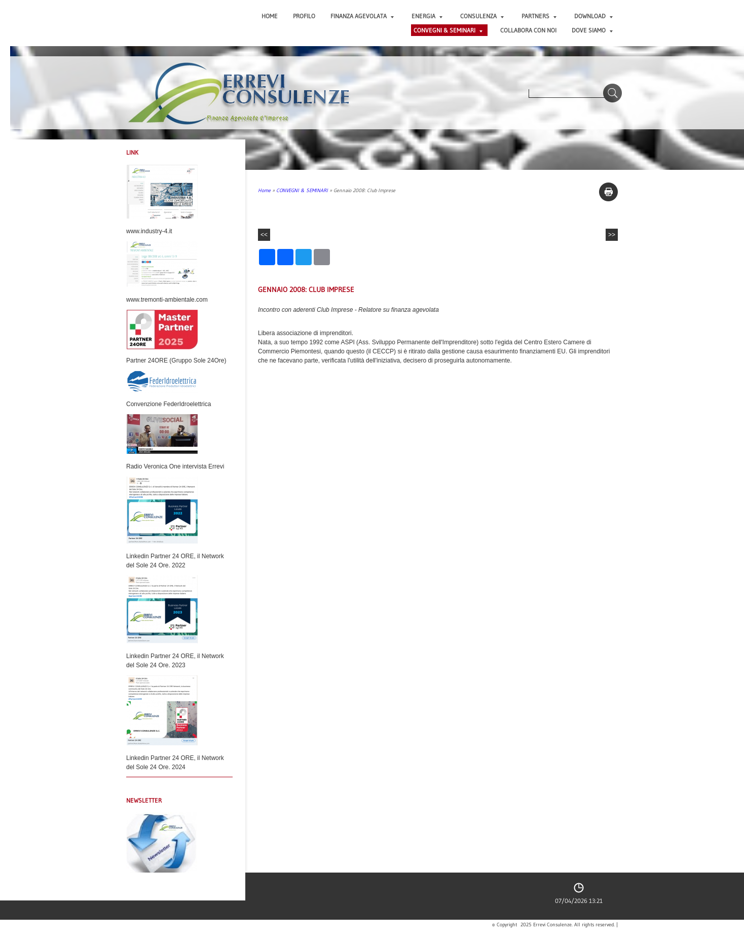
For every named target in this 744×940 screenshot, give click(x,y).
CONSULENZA (482, 16)
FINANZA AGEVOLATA (362, 16)
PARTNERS (539, 16)
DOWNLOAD (593, 16)
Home (270, 16)
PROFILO (304, 16)
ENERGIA (427, 16)
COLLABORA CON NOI (528, 30)
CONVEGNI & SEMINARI (448, 30)
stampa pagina (608, 192)
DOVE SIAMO (592, 30)
